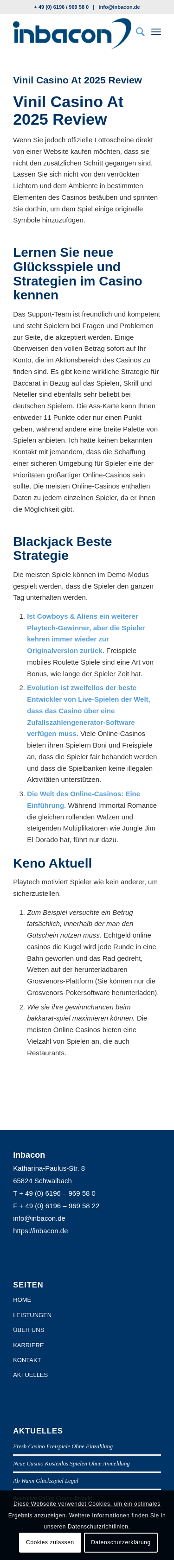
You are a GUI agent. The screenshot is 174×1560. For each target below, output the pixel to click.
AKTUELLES (30, 1374)
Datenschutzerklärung (121, 1542)
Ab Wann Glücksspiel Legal (45, 1481)
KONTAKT (27, 1360)
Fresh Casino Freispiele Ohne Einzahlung (63, 1446)
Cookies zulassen (50, 1542)
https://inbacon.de (40, 1231)
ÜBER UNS (28, 1329)
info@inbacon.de (119, 7)
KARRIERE (28, 1345)
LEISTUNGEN (32, 1315)
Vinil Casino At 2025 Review (77, 80)
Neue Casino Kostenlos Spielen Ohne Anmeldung (71, 1463)
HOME (22, 1299)
